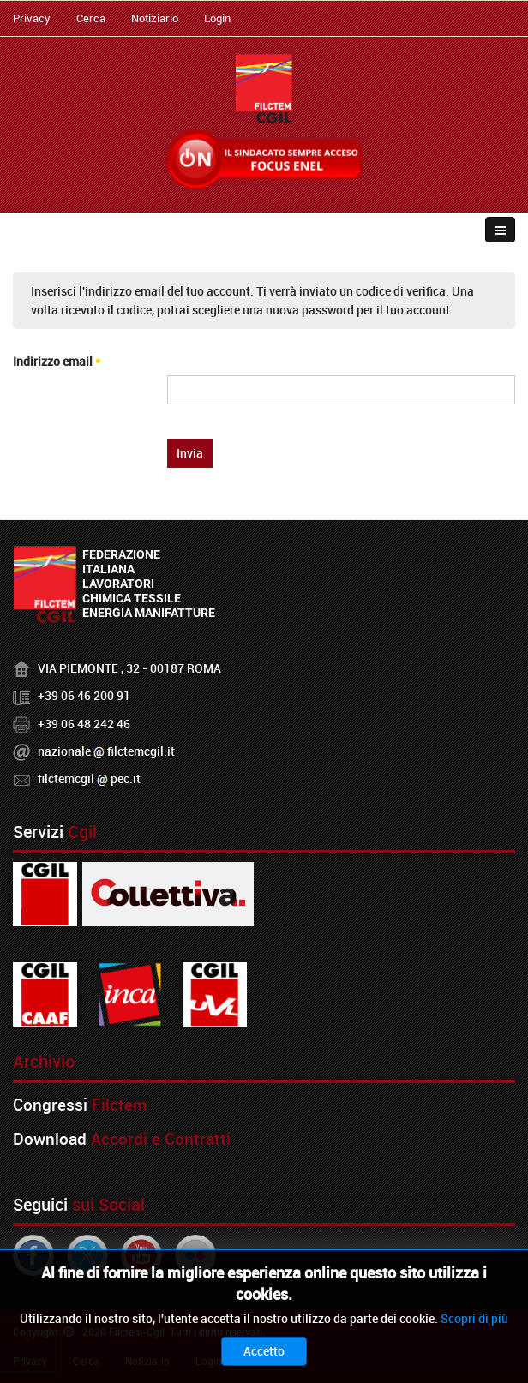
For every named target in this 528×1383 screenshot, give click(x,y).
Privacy (32, 18)
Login (217, 18)
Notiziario (154, 18)
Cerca (90, 18)
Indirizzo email (56, 361)
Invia (190, 453)
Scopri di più (474, 1318)
